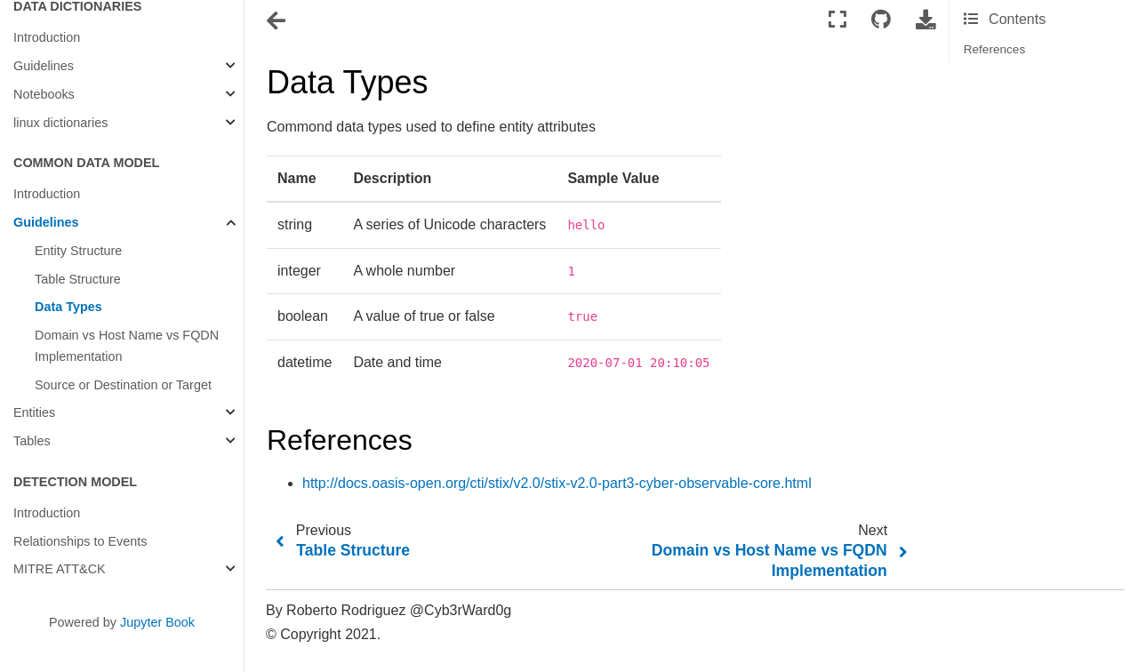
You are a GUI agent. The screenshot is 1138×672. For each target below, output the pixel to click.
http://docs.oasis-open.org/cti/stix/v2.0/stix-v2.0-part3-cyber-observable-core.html (557, 483)
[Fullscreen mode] (837, 20)
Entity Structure (78, 251)
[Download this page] (925, 20)
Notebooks (44, 94)
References (995, 49)
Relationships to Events (80, 541)
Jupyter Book (157, 622)
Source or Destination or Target (123, 385)
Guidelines (43, 66)
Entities (34, 412)
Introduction (46, 37)
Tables (32, 441)
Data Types (68, 307)
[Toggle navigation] (277, 21)
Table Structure (78, 279)
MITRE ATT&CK (59, 569)
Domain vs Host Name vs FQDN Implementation (127, 346)
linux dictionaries (60, 123)
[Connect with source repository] (881, 20)
